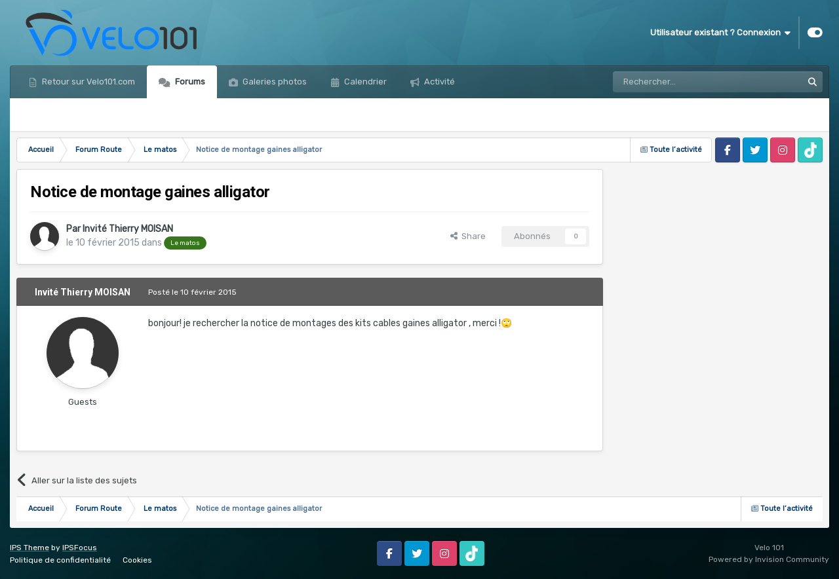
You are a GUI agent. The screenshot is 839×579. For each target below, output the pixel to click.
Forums (189, 81)
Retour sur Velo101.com (87, 81)
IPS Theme (29, 547)
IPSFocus (79, 547)
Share (468, 236)
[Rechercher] (679, 81)
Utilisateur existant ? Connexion (720, 32)
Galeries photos (274, 81)
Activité (438, 81)
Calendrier (364, 81)
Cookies (137, 560)
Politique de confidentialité (60, 560)
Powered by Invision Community (769, 559)
